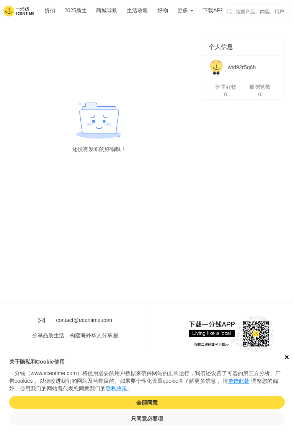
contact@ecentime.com (84, 320)
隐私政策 (116, 388)
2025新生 (75, 10)
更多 (185, 10)
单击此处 (239, 381)
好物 (162, 10)
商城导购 (107, 10)
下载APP (213, 10)
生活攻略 (137, 10)
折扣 (49, 10)
